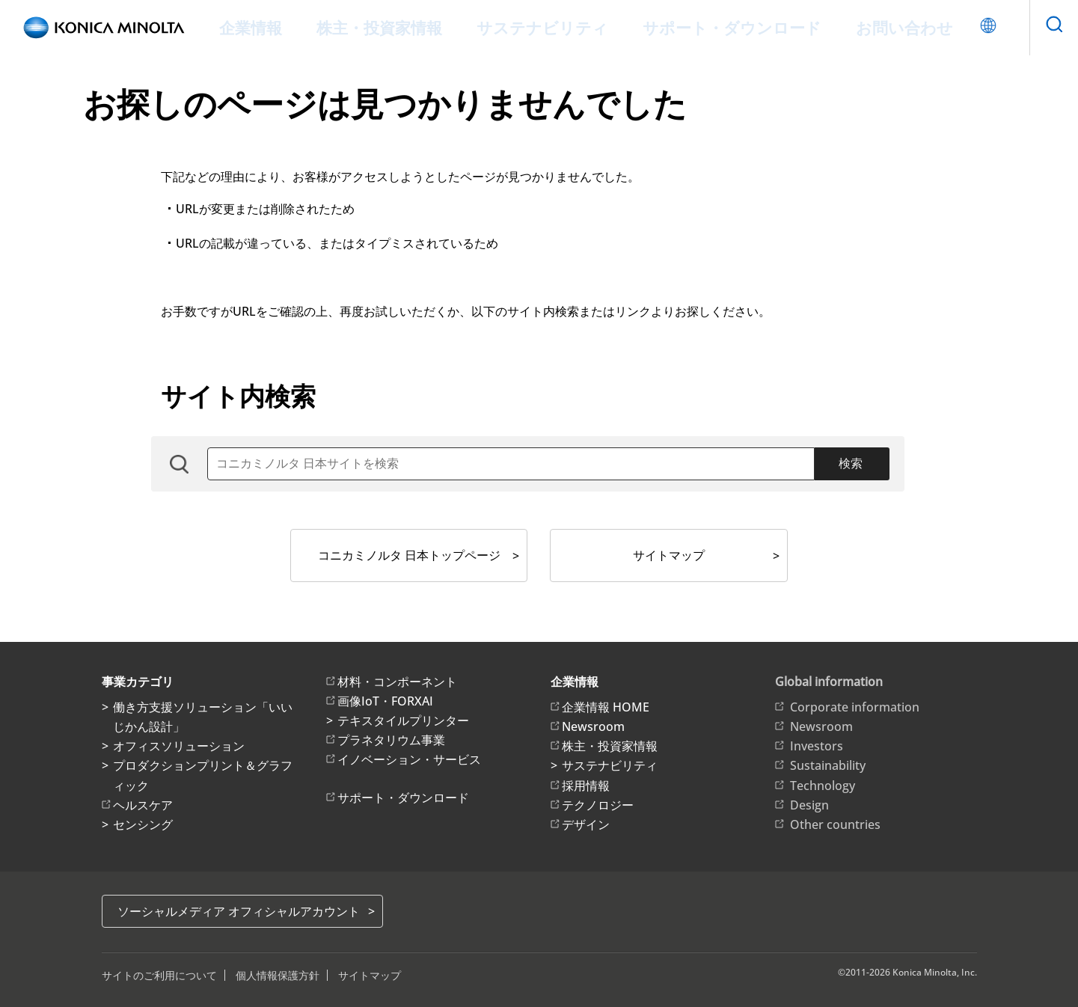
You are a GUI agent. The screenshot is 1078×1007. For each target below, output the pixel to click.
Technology (822, 785)
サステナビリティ (552, 27)
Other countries (835, 824)
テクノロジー (598, 805)
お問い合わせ (863, 27)
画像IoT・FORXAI (385, 701)
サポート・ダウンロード (714, 27)
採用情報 (586, 785)
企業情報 (295, 27)
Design (809, 805)
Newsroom (593, 726)
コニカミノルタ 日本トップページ (409, 555)
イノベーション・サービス (409, 759)
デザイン (586, 824)
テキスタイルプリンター (403, 720)
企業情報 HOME (605, 707)
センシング (143, 824)
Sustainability (828, 765)
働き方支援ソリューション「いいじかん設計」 (203, 717)
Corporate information (854, 707)
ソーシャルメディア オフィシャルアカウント (238, 911)
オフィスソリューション (179, 746)
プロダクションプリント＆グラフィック (203, 775)
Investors (816, 746)
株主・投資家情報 (410, 27)
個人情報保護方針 (277, 975)
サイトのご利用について (159, 975)
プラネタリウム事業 (391, 740)
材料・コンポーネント (397, 681)
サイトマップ (669, 555)
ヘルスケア (143, 805)
